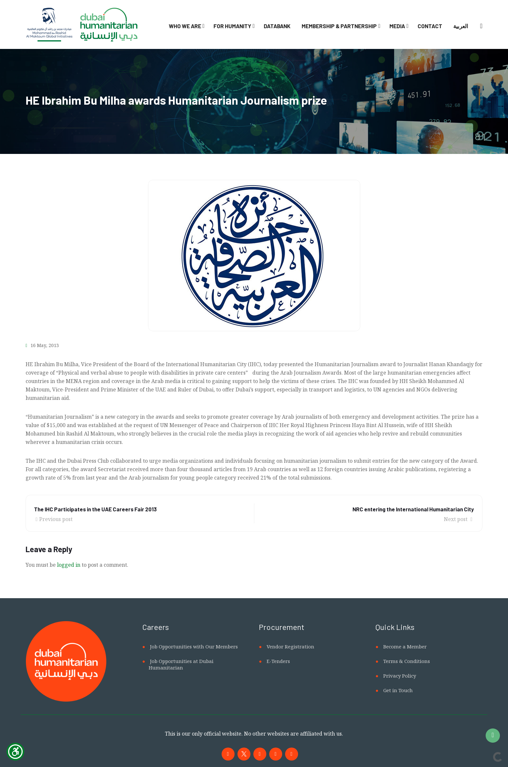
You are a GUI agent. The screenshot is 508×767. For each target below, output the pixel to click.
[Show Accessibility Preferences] (15, 752)
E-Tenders (278, 661)
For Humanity (232, 26)
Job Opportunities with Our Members (194, 646)
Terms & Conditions (406, 661)
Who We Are (185, 26)
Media (397, 26)
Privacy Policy (399, 675)
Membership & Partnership (339, 26)
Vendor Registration (290, 646)
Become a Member (405, 646)
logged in (68, 564)
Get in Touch (398, 690)
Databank (277, 26)
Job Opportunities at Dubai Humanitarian (181, 664)
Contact (430, 26)
